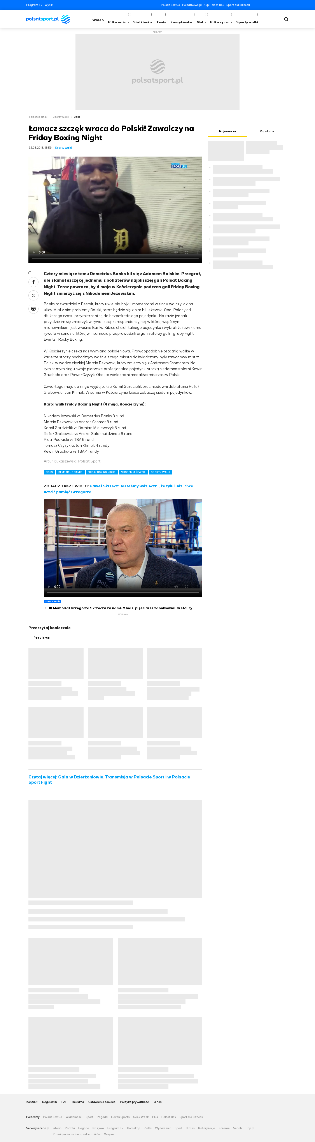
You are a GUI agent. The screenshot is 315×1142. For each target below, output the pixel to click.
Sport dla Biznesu (238, 5)
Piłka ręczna (221, 22)
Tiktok (280, 5)
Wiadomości (74, 1117)
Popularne (41, 638)
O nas (158, 1102)
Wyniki (49, 5)
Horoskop (133, 1128)
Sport (89, 1117)
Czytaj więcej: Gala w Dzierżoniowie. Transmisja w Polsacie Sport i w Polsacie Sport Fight (109, 780)
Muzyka (109, 1134)
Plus (155, 1117)
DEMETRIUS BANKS (70, 472)
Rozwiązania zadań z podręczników (76, 1134)
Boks (77, 117)
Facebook (254, 5)
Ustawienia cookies (102, 1102)
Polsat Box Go (170, 5)
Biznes (190, 1128)
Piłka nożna (118, 22)
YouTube (267, 5)
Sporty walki (247, 22)
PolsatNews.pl (192, 5)
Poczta (70, 1128)
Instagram (273, 5)
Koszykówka (181, 22)
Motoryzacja (206, 1128)
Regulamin (49, 1102)
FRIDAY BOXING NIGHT (102, 472)
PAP (64, 1102)
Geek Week (141, 1117)
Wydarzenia (163, 1128)
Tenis (161, 22)
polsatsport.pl (38, 117)
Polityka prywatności (134, 1102)
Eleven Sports (120, 1117)
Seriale (238, 1128)
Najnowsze (227, 131)
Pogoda (102, 1117)
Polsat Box (168, 1117)
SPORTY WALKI (160, 472)
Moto (201, 22)
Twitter (260, 5)
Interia (57, 1128)
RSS (287, 5)
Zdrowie (224, 1128)
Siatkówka (142, 22)
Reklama (78, 1102)
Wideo (98, 20)
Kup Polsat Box (214, 5)
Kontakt (32, 1102)
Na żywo (98, 1128)
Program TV (34, 5)
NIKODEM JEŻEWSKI (133, 472)
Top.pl (250, 1128)
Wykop (33, 309)
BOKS (49, 472)
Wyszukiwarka (286, 19)
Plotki (148, 1128)
